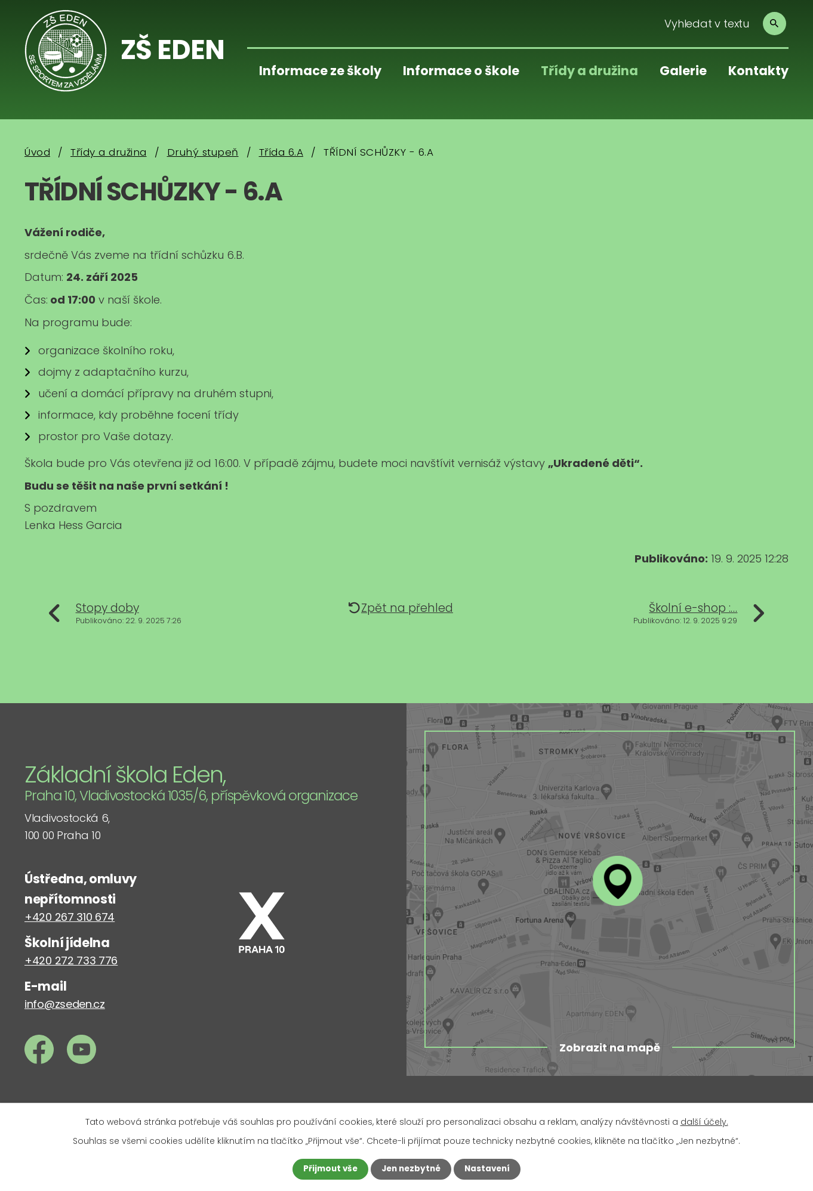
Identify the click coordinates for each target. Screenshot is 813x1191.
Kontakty (758, 70)
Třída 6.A (281, 152)
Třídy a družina (589, 70)
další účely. (704, 1121)
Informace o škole (461, 70)
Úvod (37, 152)
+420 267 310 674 (69, 917)
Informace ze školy (320, 70)
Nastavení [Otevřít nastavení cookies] (490, 1169)
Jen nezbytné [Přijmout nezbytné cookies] (411, 1169)
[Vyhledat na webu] (721, 24)
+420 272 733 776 (71, 960)
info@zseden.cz (64, 1004)
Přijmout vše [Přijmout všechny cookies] (327, 1169)
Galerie (683, 70)
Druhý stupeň (203, 152)
